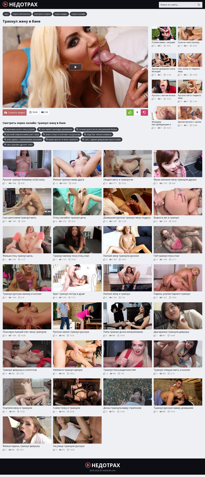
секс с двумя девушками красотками (101, 140)
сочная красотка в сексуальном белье (96, 130)
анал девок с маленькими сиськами (23, 140)
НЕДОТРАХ (22, 5)
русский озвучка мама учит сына (21, 135)
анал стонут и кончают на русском (61, 135)
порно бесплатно (21, 15)
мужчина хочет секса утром (19, 130)
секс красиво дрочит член (18, 145)
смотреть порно (42, 15)
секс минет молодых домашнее (55, 130)
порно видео (61, 15)
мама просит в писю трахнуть (62, 140)
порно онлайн (78, 15)
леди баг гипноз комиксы (97, 135)
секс (6, 15)
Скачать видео (14, 113)
